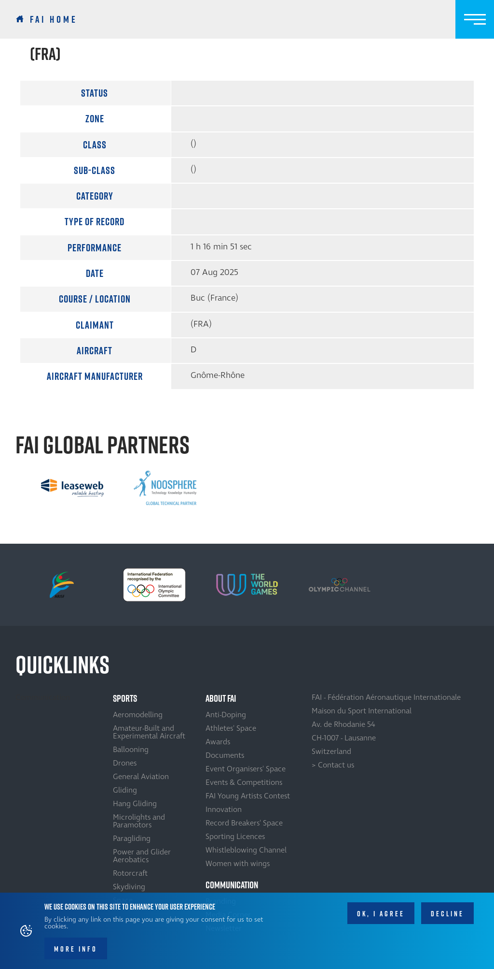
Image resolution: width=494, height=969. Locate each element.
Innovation (224, 809)
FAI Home (54, 19)
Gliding (125, 790)
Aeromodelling (138, 714)
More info (75, 953)
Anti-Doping (226, 714)
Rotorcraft (130, 873)
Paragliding (132, 838)
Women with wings (238, 863)
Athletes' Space (231, 728)
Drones (125, 763)
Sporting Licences (235, 836)
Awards (218, 742)
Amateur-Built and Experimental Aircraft (149, 732)
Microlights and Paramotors (139, 821)
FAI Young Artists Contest (248, 796)
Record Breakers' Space (244, 823)
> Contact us (333, 765)
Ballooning (131, 749)
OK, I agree (381, 917)
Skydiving (129, 887)
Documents (225, 755)
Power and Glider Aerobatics (142, 856)
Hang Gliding (135, 803)
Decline (447, 917)
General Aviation (141, 776)
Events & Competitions (244, 782)
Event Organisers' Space (246, 769)
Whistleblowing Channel (246, 850)
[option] (72, 488)
